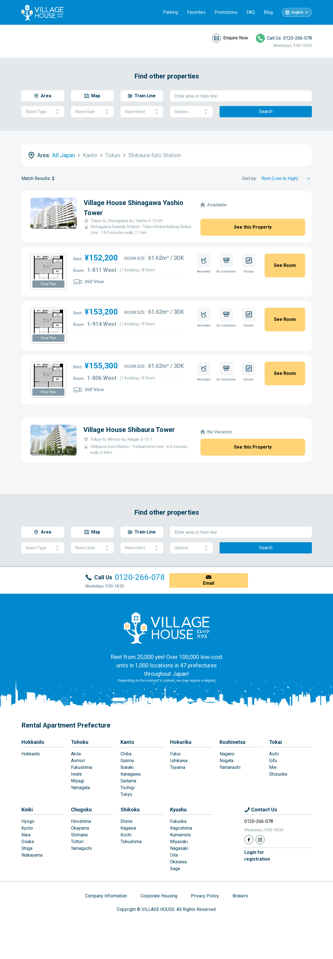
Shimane (79, 835)
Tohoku (79, 742)
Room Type (43, 111)
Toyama (177, 767)
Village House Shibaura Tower (129, 430)
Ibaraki (127, 767)
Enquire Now (235, 37)
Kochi (125, 835)
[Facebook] (248, 839)
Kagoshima (181, 828)
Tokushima (131, 841)
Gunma (127, 760)
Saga (175, 868)
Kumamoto (180, 835)
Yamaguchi (81, 848)
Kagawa (128, 828)
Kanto (127, 742)
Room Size (92, 111)
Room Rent (142, 111)
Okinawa (178, 862)
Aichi (274, 754)
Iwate (76, 774)
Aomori (78, 760)
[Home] (166, 628)
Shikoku (130, 809)
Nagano (227, 754)
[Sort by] (287, 178)
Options (191, 111)
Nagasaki (179, 848)
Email (208, 583)
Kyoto (27, 828)
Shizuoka (278, 774)
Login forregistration (257, 856)
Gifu (273, 760)
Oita (174, 855)
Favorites (196, 12)
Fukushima (81, 767)
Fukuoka (178, 821)
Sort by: (249, 178)
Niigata (226, 760)
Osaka (27, 841)
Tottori (77, 841)
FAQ (251, 12)
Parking (170, 12)
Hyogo (27, 821)
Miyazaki (179, 841)
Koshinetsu (232, 742)
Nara (25, 835)
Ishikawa (178, 760)
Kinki (27, 809)
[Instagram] (260, 839)
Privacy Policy (205, 896)
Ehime (126, 821)
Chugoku (81, 809)
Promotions (226, 12)
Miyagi (77, 781)
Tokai (275, 742)
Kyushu (178, 809)
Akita (76, 754)
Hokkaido (32, 742)
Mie (273, 767)
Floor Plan (48, 284)
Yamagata (80, 787)
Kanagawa (130, 774)
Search (265, 111)
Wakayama (32, 855)
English (297, 12)
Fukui (175, 754)
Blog (268, 12)
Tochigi (127, 787)
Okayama (80, 828)
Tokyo (126, 794)
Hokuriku (180, 742)
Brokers (240, 896)
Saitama (128, 781)
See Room (285, 265)
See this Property (253, 227)
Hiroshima (81, 821)
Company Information (106, 896)
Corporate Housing (158, 896)
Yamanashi (230, 767)
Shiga (26, 848)
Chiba (125, 754)
